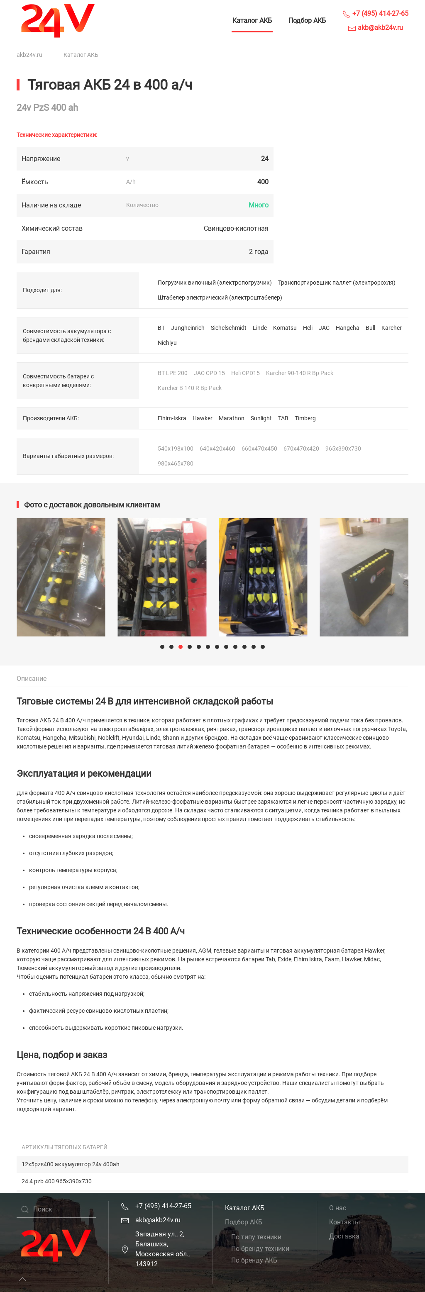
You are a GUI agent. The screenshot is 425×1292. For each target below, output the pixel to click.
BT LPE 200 (173, 373)
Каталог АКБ (252, 20)
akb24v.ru (29, 54)
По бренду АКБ (254, 1260)
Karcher (391, 327)
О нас (337, 1208)
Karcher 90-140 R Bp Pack (299, 373)
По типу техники (256, 1237)
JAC (324, 327)
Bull (370, 327)
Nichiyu (167, 342)
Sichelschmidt (229, 327)
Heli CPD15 (245, 373)
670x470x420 (301, 448)
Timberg (305, 418)
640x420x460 (217, 448)
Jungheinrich (188, 327)
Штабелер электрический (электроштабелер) (220, 297)
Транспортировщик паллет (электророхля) (337, 282)
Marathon (231, 418)
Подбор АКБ (307, 20)
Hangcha (347, 327)
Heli (308, 327)
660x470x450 (259, 448)
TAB (283, 418)
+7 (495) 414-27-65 (375, 13)
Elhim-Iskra (172, 418)
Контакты (344, 1222)
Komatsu (285, 327)
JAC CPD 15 (209, 373)
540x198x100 (175, 448)
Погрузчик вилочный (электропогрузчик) (215, 282)
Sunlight (261, 418)
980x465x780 (175, 463)
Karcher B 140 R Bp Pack (190, 388)
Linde (260, 327)
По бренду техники (260, 1249)
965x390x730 (343, 448)
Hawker (202, 418)
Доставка (344, 1236)
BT (161, 327)
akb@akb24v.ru (375, 28)
